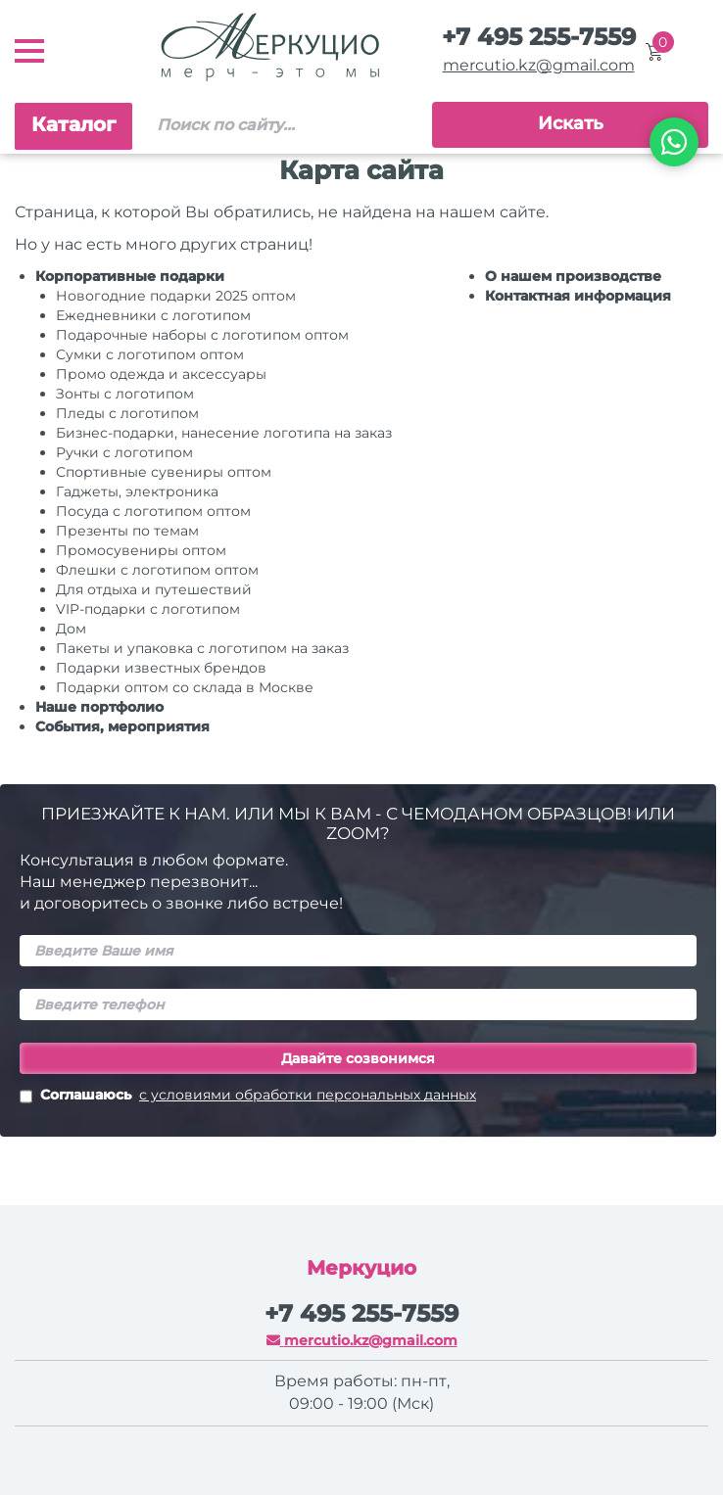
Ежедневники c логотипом (153, 315)
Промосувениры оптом (141, 550)
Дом (71, 628)
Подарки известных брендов (161, 668)
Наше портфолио (99, 707)
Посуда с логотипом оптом (153, 511)
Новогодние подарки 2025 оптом (176, 295)
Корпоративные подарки (129, 276)
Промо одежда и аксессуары (161, 374)
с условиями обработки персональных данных (307, 1094)
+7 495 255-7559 (539, 37)
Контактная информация (578, 295)
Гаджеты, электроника (137, 491)
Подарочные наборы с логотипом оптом (202, 335)
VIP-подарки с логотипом (148, 609)
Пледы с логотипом (127, 413)
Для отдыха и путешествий (154, 589)
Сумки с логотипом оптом (150, 354)
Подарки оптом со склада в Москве (184, 687)
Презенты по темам (127, 530)
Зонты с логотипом (125, 393)
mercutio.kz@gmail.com (539, 65)
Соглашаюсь (248, 1096)
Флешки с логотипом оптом (157, 570)
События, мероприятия (122, 726)
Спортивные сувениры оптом (163, 472)
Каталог (73, 124)
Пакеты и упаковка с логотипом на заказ (202, 648)
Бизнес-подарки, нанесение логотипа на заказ (224, 433)
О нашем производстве (573, 276)
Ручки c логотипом (124, 452)
